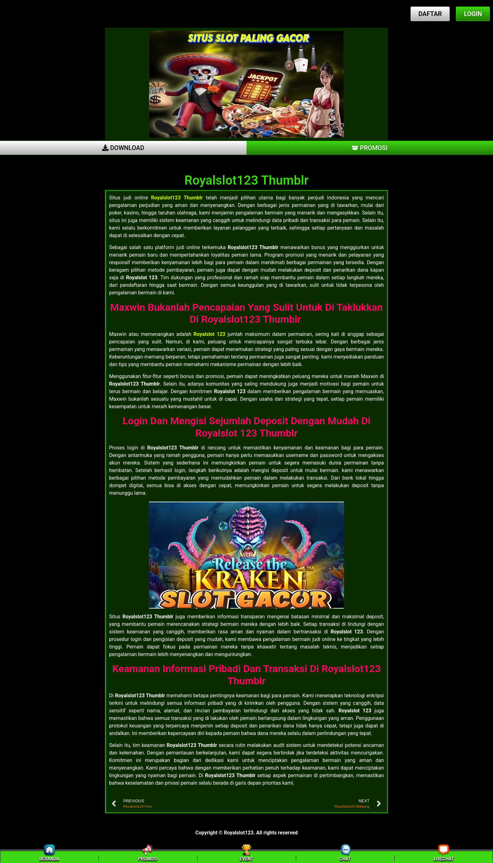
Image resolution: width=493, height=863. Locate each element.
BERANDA (49, 859)
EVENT (246, 859)
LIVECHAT (444, 859)
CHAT (345, 859)
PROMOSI (148, 859)
